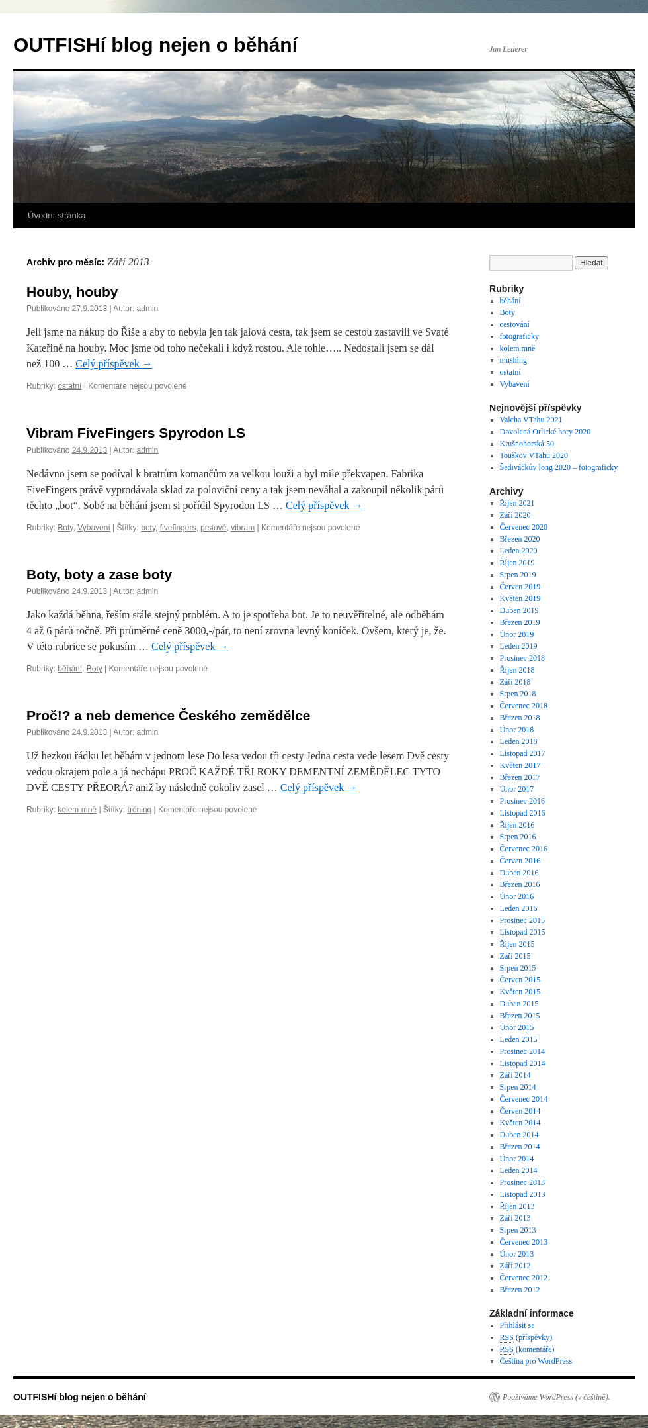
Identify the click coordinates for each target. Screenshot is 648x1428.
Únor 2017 (517, 789)
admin (148, 308)
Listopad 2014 (523, 1063)
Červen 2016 (520, 860)
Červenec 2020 (523, 527)
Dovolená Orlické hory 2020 (545, 431)
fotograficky (519, 336)
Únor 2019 (517, 634)
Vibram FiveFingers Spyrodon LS (135, 432)
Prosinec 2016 (522, 801)
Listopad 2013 (523, 1194)
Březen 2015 (520, 1015)
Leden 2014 (519, 1170)
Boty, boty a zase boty (99, 574)
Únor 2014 (517, 1158)
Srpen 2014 (518, 1087)
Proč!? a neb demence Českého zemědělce (168, 715)
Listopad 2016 (523, 813)
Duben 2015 (519, 1003)
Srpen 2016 (518, 836)
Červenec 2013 (523, 1242)
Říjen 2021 (517, 503)
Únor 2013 (517, 1254)
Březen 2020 (520, 539)
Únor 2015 (517, 1027)
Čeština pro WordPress (536, 1361)
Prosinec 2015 (522, 920)
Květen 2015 (520, 991)
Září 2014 (515, 1075)
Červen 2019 (520, 586)
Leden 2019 (519, 646)
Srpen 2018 (518, 693)
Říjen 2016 (517, 825)
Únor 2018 (517, 729)
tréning (140, 809)
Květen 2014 (520, 1122)
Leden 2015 (519, 1039)
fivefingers (178, 527)
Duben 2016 (519, 872)
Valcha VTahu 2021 (531, 419)
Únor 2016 (517, 896)
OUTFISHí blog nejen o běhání (155, 45)
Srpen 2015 (518, 968)
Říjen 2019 (517, 562)
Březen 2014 (520, 1146)
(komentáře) (527, 1350)
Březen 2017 (520, 777)
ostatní (69, 386)
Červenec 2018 (523, 705)
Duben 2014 (519, 1134)
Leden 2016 (519, 908)
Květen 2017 (520, 765)
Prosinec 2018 (522, 658)
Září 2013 (515, 1218)
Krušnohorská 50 (527, 443)
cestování (515, 324)
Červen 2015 (520, 979)
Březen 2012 (520, 1289)
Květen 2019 (520, 598)
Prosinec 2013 (522, 1182)
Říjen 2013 (517, 1206)
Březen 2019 (520, 622)
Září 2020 (515, 515)
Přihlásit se (517, 1325)
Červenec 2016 (523, 848)
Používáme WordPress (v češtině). (556, 1397)
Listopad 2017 (523, 753)
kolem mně (77, 809)
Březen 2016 (520, 884)
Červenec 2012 (523, 1277)
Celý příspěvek (113, 363)
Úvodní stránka (56, 215)
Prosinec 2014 (522, 1051)
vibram (243, 527)
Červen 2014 (520, 1111)
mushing (513, 360)
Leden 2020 (519, 550)
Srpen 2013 (518, 1230)
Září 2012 (515, 1265)
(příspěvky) (526, 1338)
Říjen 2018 (517, 670)
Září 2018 (515, 682)
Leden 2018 (519, 741)
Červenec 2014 (523, 1099)
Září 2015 (515, 956)
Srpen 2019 (518, 574)
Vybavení (93, 527)
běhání (70, 668)
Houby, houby (72, 291)
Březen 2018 (520, 717)
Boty (65, 527)
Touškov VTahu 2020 (534, 455)
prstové (213, 527)
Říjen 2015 (517, 944)
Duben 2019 (519, 610)
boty (148, 527)
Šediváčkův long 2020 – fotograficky (559, 467)
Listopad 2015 (523, 932)
